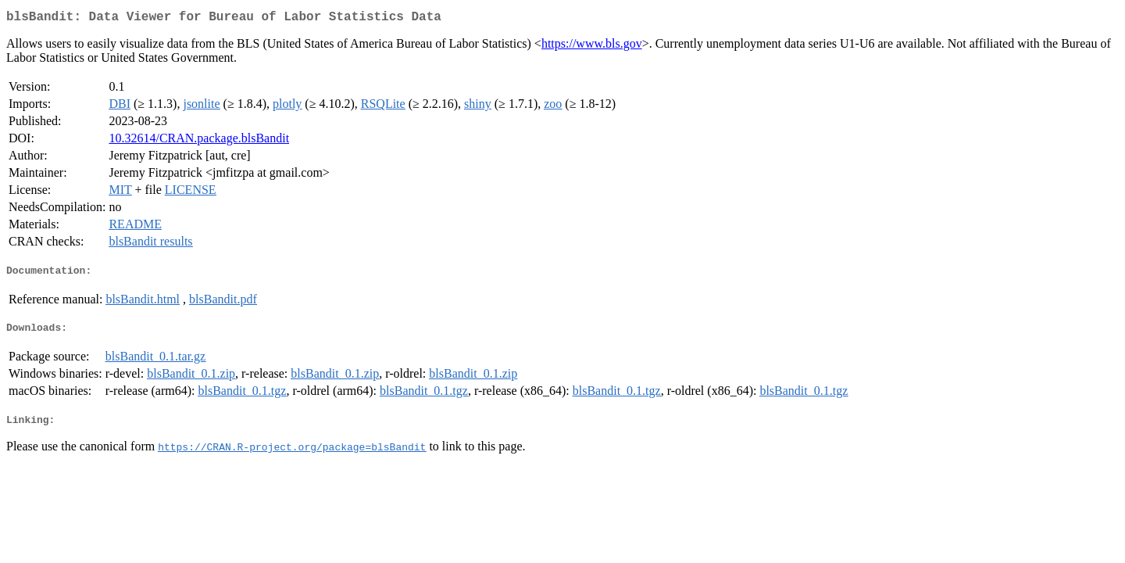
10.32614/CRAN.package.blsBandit (199, 141)
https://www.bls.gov (591, 46)
